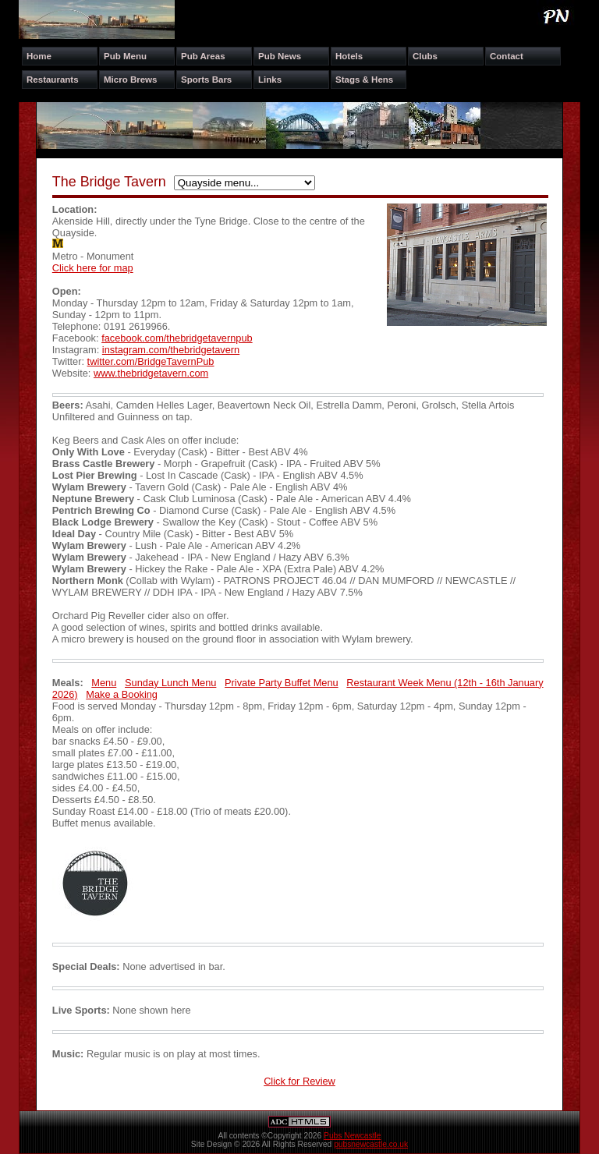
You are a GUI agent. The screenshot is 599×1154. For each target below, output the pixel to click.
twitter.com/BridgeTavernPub (150, 361)
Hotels (349, 56)
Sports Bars (206, 79)
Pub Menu (125, 56)
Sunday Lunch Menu (170, 683)
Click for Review (299, 1081)
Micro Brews (130, 79)
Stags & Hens (364, 79)
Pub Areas (203, 56)
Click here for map (92, 268)
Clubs (425, 56)
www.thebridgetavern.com (151, 373)
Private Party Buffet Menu (281, 683)
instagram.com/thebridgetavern (170, 350)
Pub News (279, 56)
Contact (506, 56)
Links (270, 79)
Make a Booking (122, 694)
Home (39, 56)
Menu (103, 683)
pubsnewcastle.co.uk (371, 1144)
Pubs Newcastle (352, 1135)
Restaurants (53, 79)
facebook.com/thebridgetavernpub (177, 338)
